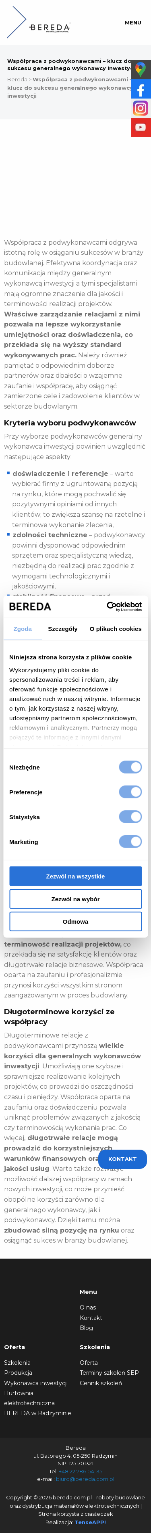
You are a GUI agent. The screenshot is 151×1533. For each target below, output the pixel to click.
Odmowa (75, 921)
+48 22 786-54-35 (80, 1471)
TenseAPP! (90, 1522)
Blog (86, 1328)
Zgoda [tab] (22, 628)
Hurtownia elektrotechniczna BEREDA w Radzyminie (37, 1403)
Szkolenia (17, 1362)
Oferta (89, 1362)
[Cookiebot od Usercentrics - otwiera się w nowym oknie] (107, 606)
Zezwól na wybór (75, 898)
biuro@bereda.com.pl (85, 1479)
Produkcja (18, 1372)
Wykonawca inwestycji (36, 1383)
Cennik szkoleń (101, 1383)
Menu (133, 22)
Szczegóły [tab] (62, 628)
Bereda (17, 79)
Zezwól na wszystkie (75, 876)
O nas (88, 1307)
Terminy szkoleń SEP (109, 1372)
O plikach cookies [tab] (116, 628)
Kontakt (91, 1317)
